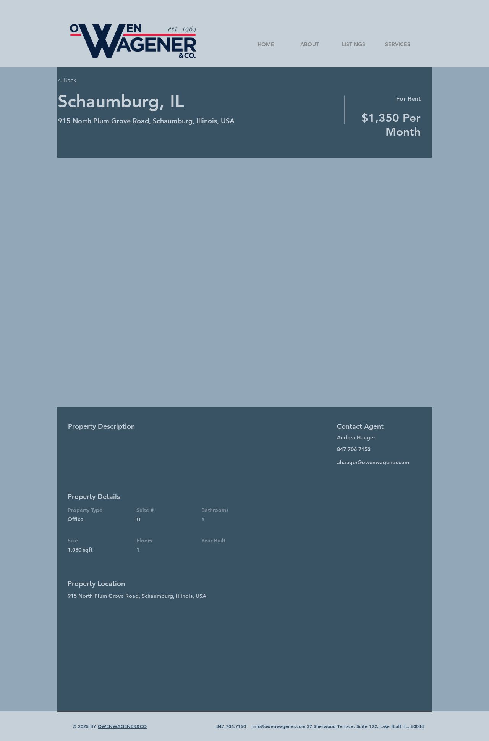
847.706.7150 (231, 726)
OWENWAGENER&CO (122, 726)
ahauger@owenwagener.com (373, 462)
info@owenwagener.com (279, 726)
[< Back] (85, 80)
